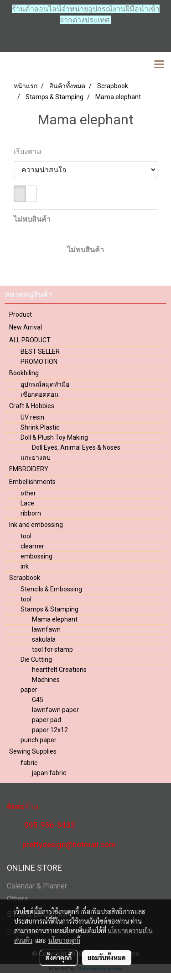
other (28, 493)
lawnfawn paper (55, 709)
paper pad (46, 719)
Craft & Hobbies (31, 405)
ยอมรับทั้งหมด (107, 957)
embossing (36, 556)
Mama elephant (55, 619)
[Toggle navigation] (159, 65)
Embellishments (32, 481)
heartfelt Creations (59, 669)
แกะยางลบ (36, 457)
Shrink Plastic (40, 427)
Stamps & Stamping (49, 609)
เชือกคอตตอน (40, 394)
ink (25, 566)
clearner (32, 546)
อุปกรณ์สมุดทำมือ (45, 384)
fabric (29, 762)
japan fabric (49, 772)
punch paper (39, 740)
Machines (46, 679)
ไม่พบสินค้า (32, 219)
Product (20, 314)
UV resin (32, 417)
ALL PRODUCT (30, 340)
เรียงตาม (30, 151)
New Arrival (25, 327)
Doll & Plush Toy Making (54, 437)
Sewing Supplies (33, 751)
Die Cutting (36, 659)
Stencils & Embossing (51, 589)
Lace (27, 503)
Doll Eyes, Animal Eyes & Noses (76, 447)
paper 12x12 (50, 730)
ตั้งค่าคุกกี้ (59, 957)
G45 (37, 699)
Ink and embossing (36, 524)
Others (17, 898)
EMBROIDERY (28, 469)
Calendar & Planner (37, 886)
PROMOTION (39, 361)
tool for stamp (52, 649)
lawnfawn (46, 629)
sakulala (44, 639)
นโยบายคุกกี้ (64, 940)
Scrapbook (24, 577)
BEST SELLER (40, 351)
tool (26, 536)
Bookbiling (24, 373)
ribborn (31, 513)
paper (29, 689)
